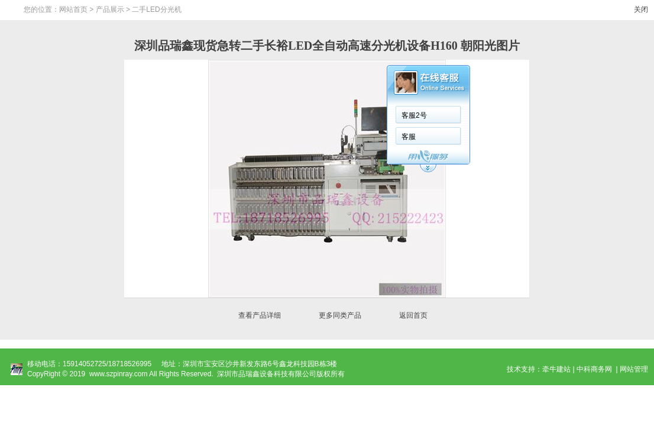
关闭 (641, 9)
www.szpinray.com (118, 374)
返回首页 (413, 315)
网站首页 (73, 9)
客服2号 (414, 115)
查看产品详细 (259, 315)
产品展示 (110, 9)
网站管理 (634, 369)
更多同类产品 (340, 315)
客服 (409, 137)
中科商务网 (594, 369)
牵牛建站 (556, 369)
